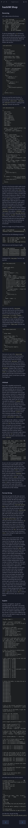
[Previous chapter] (5, 822)
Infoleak (5, 382)
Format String (7, 493)
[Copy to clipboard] (24, 19)
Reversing (5, 13)
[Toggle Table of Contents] (1, 2)
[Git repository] (26, 2)
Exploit (4, 601)
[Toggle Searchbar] (6, 2)
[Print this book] (24, 2)
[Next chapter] (22, 822)
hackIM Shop (9, 7)
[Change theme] (4, 2)
